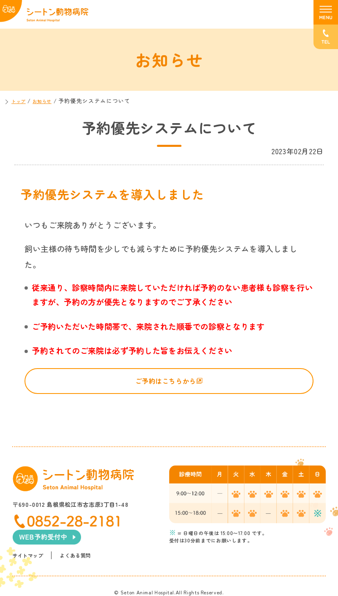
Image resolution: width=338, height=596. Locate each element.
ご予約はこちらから (164, 382)
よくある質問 (79, 538)
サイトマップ (29, 538)
